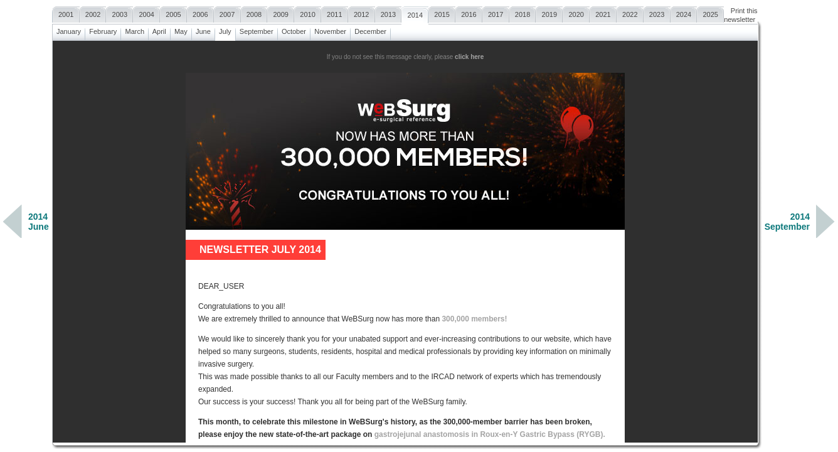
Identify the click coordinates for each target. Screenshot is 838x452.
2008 (254, 13)
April (159, 29)
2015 (441, 13)
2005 (173, 13)
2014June (38, 222)
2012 (361, 13)
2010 (307, 13)
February (102, 29)
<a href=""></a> (405, 242)
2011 (334, 13)
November (330, 29)
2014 (414, 13)
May (181, 29)
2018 (522, 13)
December (370, 29)
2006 (200, 13)
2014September (787, 222)
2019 (549, 13)
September (256, 29)
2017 (495, 13)
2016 (468, 13)
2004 (146, 13)
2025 (710, 13)
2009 (280, 13)
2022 (630, 13)
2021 (603, 13)
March (134, 29)
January (69, 29)
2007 (227, 13)
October (294, 29)
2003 (119, 13)
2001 (66, 13)
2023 (657, 13)
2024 (684, 13)
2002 (93, 13)
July (225, 29)
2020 (576, 13)
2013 (388, 13)
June (203, 29)
